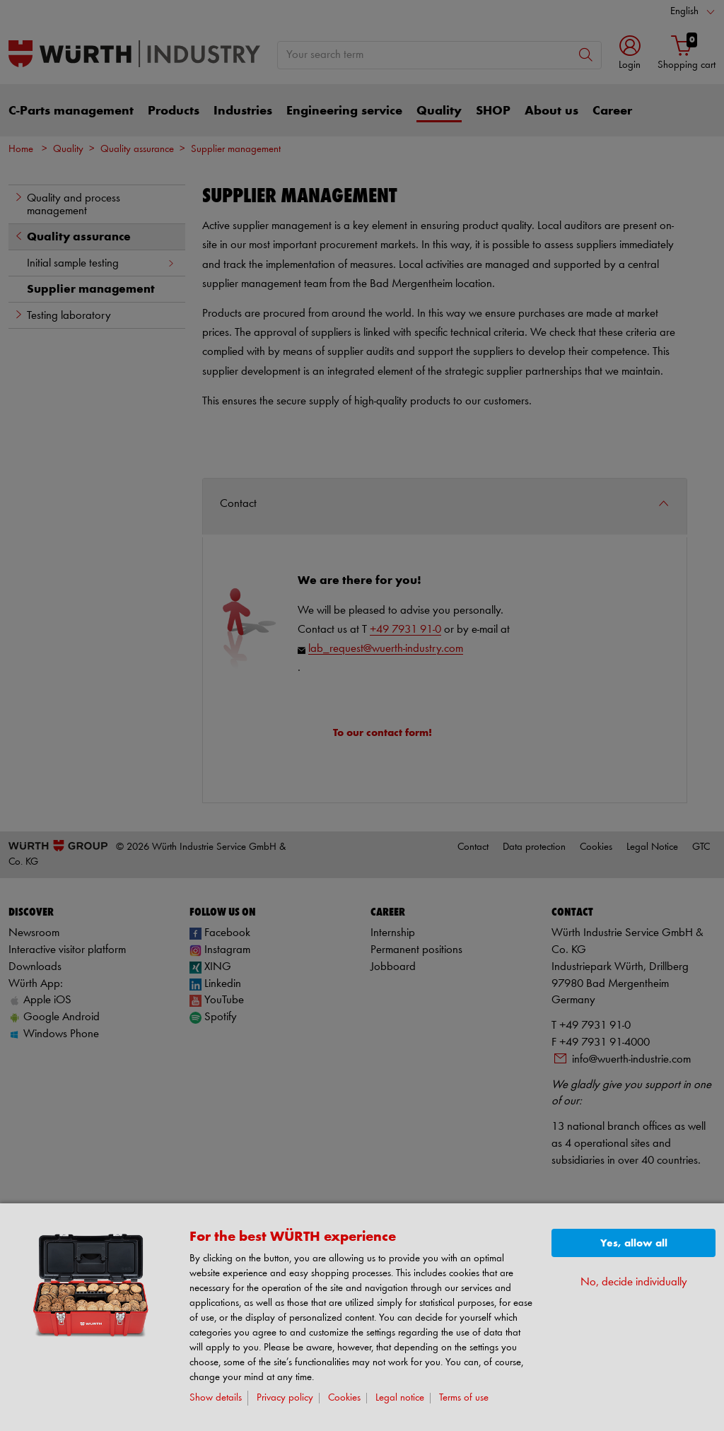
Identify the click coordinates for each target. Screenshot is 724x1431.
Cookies (344, 1398)
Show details (215, 1398)
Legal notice (399, 1398)
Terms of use (464, 1398)
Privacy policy (285, 1398)
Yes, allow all (633, 1243)
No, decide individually (633, 1282)
